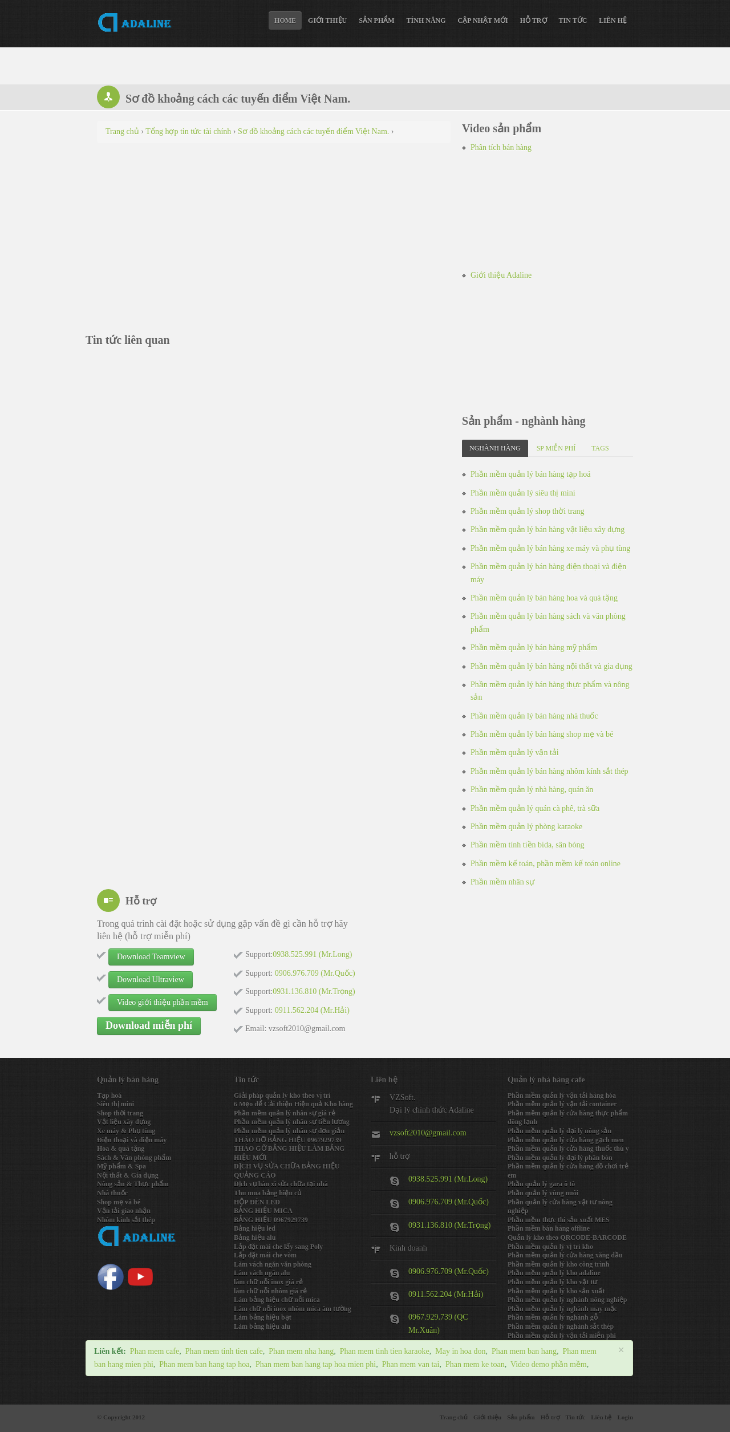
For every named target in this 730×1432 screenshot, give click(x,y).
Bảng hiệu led (254, 1228)
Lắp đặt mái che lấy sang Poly (278, 1247)
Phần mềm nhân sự (502, 882)
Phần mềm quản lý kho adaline (554, 1273)
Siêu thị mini (115, 1104)
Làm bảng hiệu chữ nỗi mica (277, 1300)
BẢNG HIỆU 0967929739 (271, 1220)
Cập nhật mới (483, 21)
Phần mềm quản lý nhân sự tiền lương (292, 1122)
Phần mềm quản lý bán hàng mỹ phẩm (534, 647)
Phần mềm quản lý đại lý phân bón (560, 1158)
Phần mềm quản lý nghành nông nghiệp (567, 1300)
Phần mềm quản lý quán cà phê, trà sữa (535, 808)
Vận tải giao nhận (124, 1211)
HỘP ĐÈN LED (257, 1202)
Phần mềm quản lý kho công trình (558, 1264)
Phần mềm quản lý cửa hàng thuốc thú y (568, 1149)
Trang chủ (454, 1417)
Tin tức (573, 21)
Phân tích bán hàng (501, 147)
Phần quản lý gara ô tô (541, 1184)
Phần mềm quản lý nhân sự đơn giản (289, 1131)
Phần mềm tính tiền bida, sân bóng (527, 845)
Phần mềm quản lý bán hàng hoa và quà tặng (544, 598)
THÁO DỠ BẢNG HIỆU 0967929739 (288, 1140)
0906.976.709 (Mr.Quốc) (448, 1202)
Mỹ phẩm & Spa (121, 1166)
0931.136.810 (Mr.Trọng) (449, 1225)
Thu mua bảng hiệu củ (267, 1193)
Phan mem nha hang (301, 1351)
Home (285, 21)
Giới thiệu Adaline (501, 275)
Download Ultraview (150, 979)
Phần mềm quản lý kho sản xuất (556, 1291)
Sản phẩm (376, 21)
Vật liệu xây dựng (124, 1122)
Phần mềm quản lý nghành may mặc (562, 1309)
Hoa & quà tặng (120, 1149)
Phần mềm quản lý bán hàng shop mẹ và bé (542, 734)
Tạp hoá (109, 1096)
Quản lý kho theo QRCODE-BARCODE (567, 1238)
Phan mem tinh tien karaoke (384, 1351)
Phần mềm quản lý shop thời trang (527, 511)
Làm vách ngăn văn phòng (272, 1264)
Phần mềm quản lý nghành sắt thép (561, 1326)
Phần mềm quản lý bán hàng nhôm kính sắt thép (549, 771)
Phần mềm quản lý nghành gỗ (553, 1317)
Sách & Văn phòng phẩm (134, 1158)
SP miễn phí (556, 448)
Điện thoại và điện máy (132, 1140)
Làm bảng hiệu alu (262, 1326)
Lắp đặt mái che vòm (265, 1255)
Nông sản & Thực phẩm (133, 1184)
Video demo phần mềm (548, 1364)
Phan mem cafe (154, 1351)
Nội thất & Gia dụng (128, 1175)
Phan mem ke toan (475, 1364)
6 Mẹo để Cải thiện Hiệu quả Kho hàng (293, 1104)
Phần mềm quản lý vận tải (515, 752)
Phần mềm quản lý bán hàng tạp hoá (531, 474)
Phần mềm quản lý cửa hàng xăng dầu (565, 1255)
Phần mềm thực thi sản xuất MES (559, 1220)
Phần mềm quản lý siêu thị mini (523, 493)
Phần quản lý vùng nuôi (543, 1193)
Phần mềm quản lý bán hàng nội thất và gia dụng (551, 666)
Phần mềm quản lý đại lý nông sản (559, 1131)
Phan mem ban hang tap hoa (204, 1364)
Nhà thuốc (112, 1193)
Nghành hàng (495, 448)
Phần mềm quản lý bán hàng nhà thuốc (534, 716)
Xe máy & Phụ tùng (126, 1131)
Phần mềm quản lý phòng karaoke (526, 826)
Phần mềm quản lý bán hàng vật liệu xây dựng (547, 529)
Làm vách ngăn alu (262, 1273)
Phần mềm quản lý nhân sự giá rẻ (284, 1113)
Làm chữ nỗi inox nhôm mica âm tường (292, 1309)
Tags (600, 448)
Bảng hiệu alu (254, 1238)
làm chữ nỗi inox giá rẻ (268, 1282)
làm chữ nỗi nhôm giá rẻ (270, 1291)
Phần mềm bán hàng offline (549, 1228)
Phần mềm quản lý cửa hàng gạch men (566, 1140)
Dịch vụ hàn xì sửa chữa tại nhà (281, 1184)
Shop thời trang (120, 1113)
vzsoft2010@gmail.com (428, 1133)
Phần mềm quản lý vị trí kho (550, 1247)
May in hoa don (460, 1351)
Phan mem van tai (411, 1364)
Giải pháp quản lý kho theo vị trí (282, 1096)
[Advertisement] (274, 234)
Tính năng (426, 21)
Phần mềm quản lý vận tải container (562, 1104)
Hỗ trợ (533, 21)
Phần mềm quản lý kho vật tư (552, 1282)
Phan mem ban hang (524, 1351)
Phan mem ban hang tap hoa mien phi (316, 1364)
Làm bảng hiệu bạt (262, 1317)
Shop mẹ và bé (118, 1202)
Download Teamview (151, 956)
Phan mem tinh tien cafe (224, 1351)
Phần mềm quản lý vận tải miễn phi (562, 1336)
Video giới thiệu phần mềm (162, 1002)
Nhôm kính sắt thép (126, 1220)
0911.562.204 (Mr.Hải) (445, 1294)
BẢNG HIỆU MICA (263, 1211)
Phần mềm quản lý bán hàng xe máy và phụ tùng (550, 548)
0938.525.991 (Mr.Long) (448, 1179)
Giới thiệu (327, 21)
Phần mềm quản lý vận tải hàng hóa (562, 1096)
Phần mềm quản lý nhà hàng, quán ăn (532, 789)
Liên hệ (613, 21)
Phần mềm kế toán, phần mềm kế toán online (545, 863)
